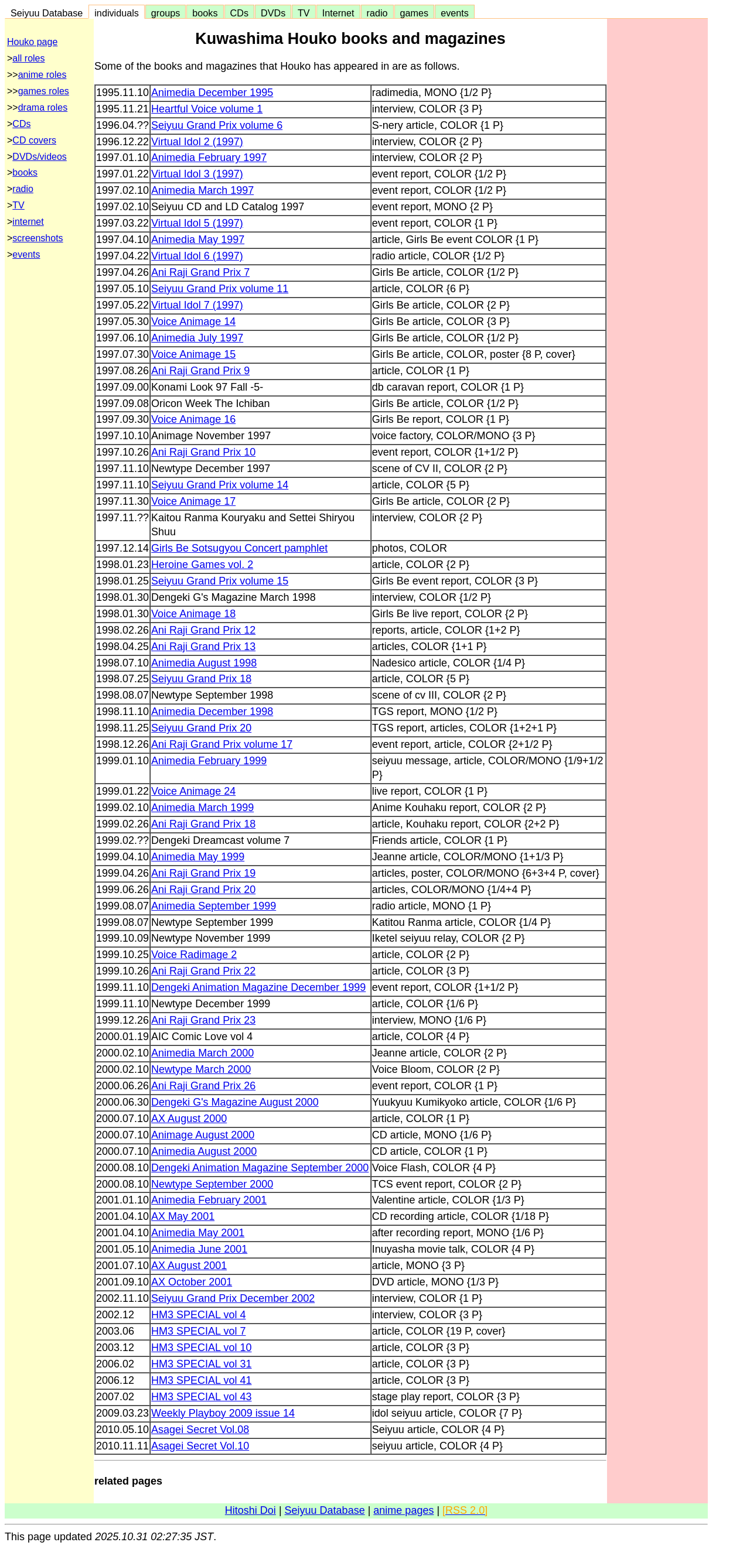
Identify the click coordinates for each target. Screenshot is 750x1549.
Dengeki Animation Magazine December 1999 (258, 987)
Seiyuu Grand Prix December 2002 (233, 1298)
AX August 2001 (189, 1265)
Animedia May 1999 (197, 857)
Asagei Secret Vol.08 (200, 1429)
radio (377, 13)
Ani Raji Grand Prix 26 (203, 1086)
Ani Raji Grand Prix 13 (203, 646)
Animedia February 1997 (209, 157)
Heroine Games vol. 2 (202, 564)
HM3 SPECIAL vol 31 (201, 1364)
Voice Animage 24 (193, 791)
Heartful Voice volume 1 (206, 109)
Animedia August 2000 (204, 1151)
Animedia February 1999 (209, 761)
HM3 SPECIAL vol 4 (198, 1315)
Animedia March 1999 (202, 807)
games (414, 13)
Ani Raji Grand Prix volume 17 (221, 744)
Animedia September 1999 (213, 906)
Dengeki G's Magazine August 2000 (235, 1102)
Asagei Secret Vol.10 (200, 1446)
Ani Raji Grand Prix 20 (203, 889)
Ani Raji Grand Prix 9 (200, 371)
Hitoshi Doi (250, 1510)
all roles (28, 58)
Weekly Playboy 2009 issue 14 (223, 1413)
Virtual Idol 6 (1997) (197, 256)
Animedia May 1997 (197, 239)
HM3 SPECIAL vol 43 (201, 1397)
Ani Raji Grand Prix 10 (203, 452)
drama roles (42, 107)
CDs (239, 13)
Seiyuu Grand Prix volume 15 (219, 581)
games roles (43, 91)
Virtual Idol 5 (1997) (197, 223)
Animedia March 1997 (202, 190)
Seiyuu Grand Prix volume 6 (216, 125)
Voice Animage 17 (193, 501)
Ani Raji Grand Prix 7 (200, 272)
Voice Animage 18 (193, 614)
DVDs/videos (39, 157)
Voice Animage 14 (193, 321)
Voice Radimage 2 (194, 954)
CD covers (34, 140)
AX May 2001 (182, 1216)
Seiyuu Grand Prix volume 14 (219, 485)
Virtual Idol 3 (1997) (197, 174)
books (205, 13)
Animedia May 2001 (197, 1233)
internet (27, 222)
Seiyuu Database (46, 13)
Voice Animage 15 (193, 354)
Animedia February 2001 (209, 1200)
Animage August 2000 (202, 1135)
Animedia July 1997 (197, 338)
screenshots (37, 238)
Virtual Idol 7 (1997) (197, 305)
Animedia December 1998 (212, 711)
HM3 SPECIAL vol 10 (201, 1347)
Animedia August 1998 (204, 663)
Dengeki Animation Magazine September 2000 (260, 1168)
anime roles (42, 75)
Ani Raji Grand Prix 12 (203, 630)
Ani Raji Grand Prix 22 (203, 971)
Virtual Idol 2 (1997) (197, 142)
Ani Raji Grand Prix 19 (203, 873)
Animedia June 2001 (199, 1249)
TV (303, 13)
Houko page (32, 42)
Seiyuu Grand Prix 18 (201, 679)
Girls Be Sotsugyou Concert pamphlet (239, 548)
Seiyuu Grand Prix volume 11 (219, 289)
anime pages (403, 1510)
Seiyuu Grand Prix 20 (201, 728)
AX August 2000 (189, 1118)
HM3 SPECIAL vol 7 (198, 1331)
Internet (338, 13)
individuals (116, 13)
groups (166, 13)
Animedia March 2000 (202, 1053)
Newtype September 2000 (212, 1184)
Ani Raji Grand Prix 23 (203, 1020)
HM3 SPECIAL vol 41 (201, 1380)
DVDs (273, 13)
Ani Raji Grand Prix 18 (203, 824)
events (454, 13)
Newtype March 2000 (201, 1069)
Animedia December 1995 (212, 92)
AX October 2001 (191, 1282)
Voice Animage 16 (193, 419)
